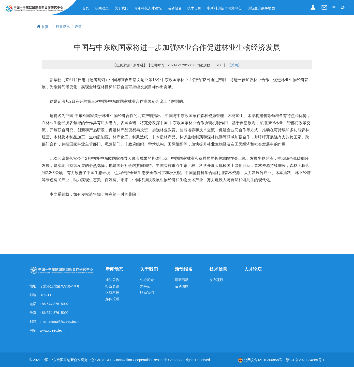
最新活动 (182, 280)
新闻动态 (102, 8)
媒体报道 (112, 299)
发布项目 (216, 280)
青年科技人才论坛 (148, 8)
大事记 (145, 286)
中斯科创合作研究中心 (224, 8)
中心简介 (147, 280)
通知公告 (112, 280)
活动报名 (174, 8)
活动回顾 (182, 286)
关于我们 (121, 8)
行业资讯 (63, 27)
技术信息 (194, 8)
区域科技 (112, 292)
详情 (78, 27)
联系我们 (147, 292)
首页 (85, 8)
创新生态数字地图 (261, 8)
